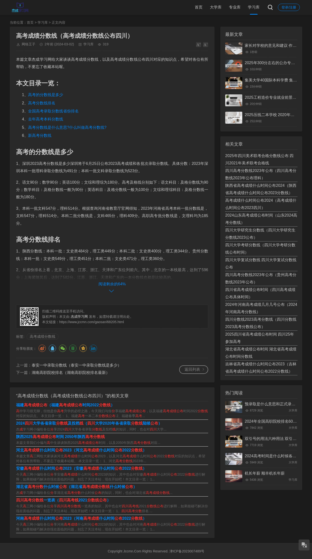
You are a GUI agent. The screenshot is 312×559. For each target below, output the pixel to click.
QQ (52, 348)
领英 (93, 348)
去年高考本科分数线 (45, 119)
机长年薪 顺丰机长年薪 (265, 473)
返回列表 (192, 369)
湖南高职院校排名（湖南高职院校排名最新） (71, 372)
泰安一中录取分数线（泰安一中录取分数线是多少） (76, 365)
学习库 (254, 7)
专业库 (235, 7)
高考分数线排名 (41, 103)
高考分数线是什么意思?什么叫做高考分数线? (67, 127)
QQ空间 (83, 348)
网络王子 (28, 44)
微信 (62, 348)
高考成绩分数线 (42, 336)
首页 (199, 7)
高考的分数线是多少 (45, 95)
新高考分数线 (39, 135)
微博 (42, 348)
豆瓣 (73, 348)
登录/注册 (289, 7)
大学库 (216, 7)
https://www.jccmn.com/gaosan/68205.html (91, 322)
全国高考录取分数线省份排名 (53, 111)
